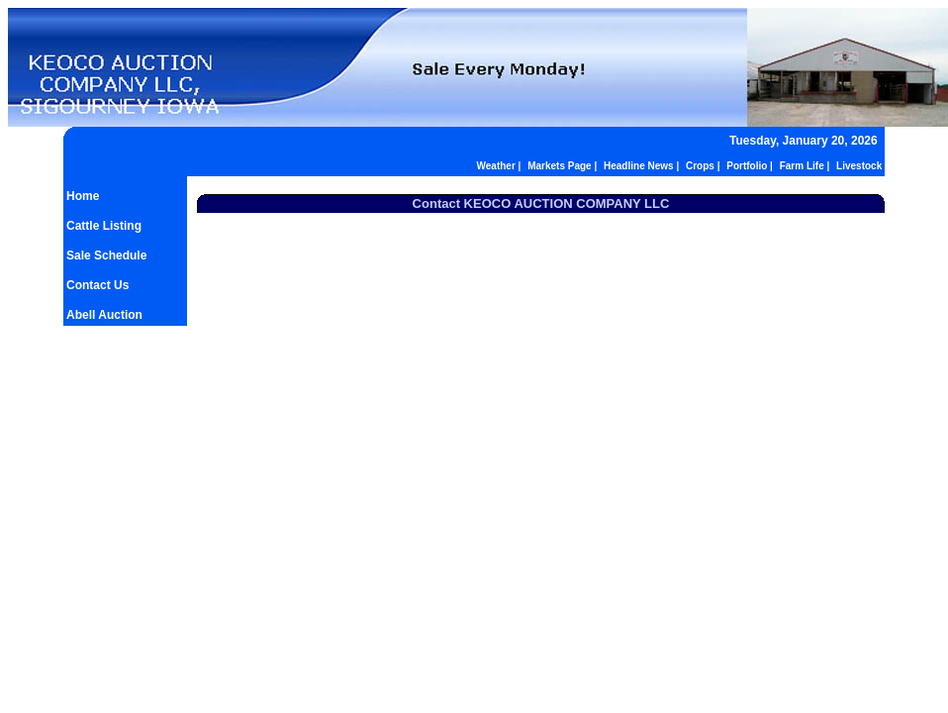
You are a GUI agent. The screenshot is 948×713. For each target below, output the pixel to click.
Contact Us (97, 285)
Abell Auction (104, 315)
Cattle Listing (104, 226)
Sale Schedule (106, 255)
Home (82, 196)
